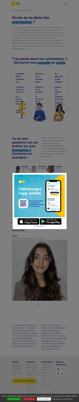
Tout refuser (29, 399)
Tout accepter (14, 399)
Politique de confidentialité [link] (62, 399)
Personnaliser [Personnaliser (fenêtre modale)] (44, 399)
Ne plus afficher (39, 226)
